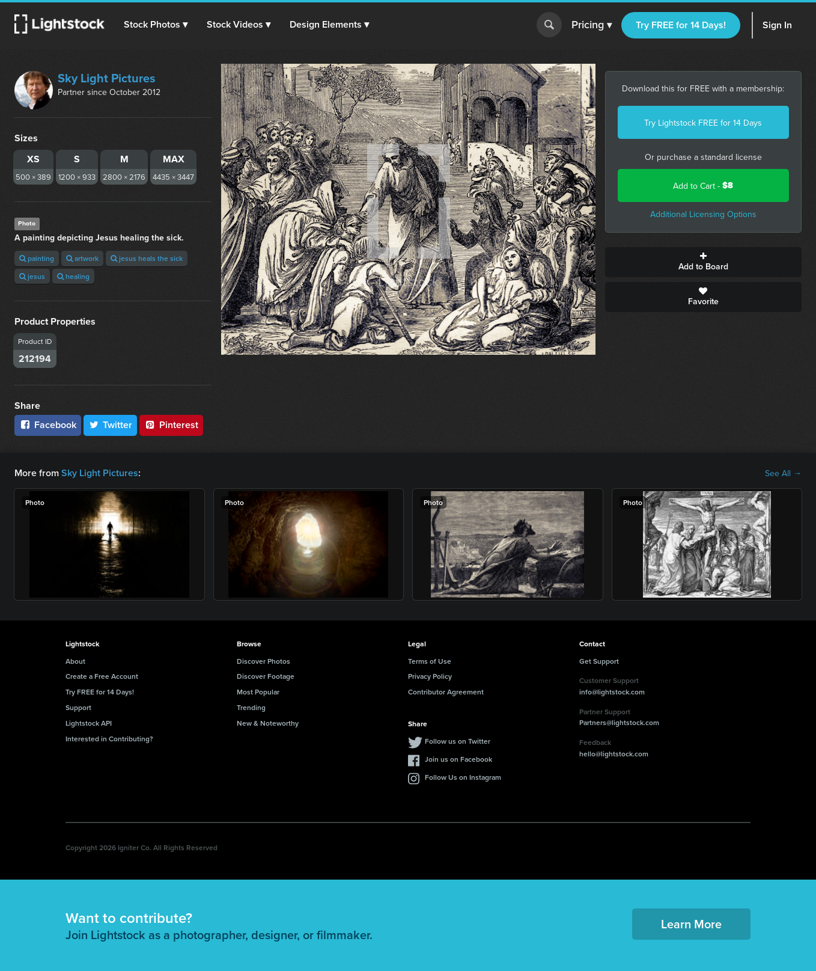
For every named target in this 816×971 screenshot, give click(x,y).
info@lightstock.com (612, 692)
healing (73, 276)
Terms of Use (429, 661)
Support (78, 707)
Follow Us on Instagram (463, 777)
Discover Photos (263, 661)
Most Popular (258, 692)
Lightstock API (88, 723)
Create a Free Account (101, 676)
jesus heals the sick (147, 258)
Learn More (691, 924)
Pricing (591, 25)
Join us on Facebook (458, 759)
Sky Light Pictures (107, 78)
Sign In (777, 25)
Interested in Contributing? (109, 739)
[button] (155, 24)
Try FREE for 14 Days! (681, 25)
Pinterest (171, 425)
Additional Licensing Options (703, 214)
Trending (251, 707)
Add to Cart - (703, 185)
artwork (82, 258)
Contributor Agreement (446, 692)
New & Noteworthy (268, 723)
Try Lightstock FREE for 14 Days (703, 123)
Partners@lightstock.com (619, 722)
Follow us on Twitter (457, 741)
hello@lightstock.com (613, 754)
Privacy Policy (430, 676)
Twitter (110, 425)
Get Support (599, 661)
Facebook (47, 425)
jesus (32, 276)
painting (36, 258)
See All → (783, 473)
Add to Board (704, 262)
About (75, 661)
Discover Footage (265, 676)
